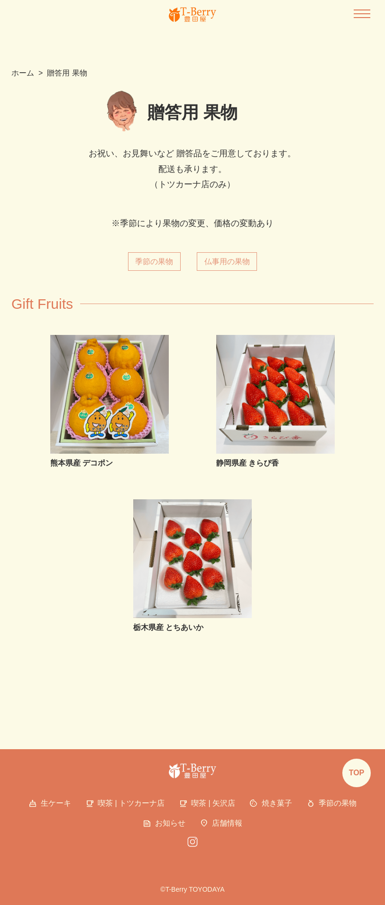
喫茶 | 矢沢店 (207, 804)
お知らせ (164, 823)
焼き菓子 (270, 804)
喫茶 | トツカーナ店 (125, 804)
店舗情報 (221, 823)
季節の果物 (154, 261)
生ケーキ (49, 804)
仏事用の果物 (227, 261)
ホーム (22, 73)
